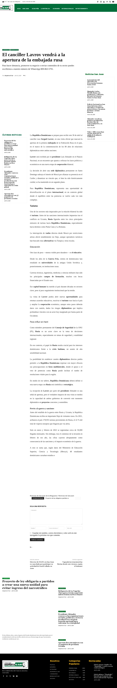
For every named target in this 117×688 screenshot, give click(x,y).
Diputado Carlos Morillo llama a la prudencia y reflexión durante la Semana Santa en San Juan (95, 95)
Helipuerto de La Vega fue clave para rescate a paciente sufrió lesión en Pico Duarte (10, 161)
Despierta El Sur (9, 75)
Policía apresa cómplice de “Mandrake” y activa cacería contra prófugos (103, 666)
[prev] (76, 498)
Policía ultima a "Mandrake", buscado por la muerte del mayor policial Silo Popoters (103, 676)
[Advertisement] (59, 31)
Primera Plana (14, 50)
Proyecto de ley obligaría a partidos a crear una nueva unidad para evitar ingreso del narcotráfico (11, 145)
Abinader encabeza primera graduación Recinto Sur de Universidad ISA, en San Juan (95, 122)
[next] (79, 498)
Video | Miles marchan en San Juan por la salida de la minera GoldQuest (95, 134)
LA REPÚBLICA (6, 50)
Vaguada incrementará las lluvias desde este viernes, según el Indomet (69, 564)
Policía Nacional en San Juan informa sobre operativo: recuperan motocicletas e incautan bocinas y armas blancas (96, 108)
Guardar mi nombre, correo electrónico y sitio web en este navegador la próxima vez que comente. (53, 534)
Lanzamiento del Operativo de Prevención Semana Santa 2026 (94, 82)
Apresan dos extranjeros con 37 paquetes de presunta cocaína (11, 196)
